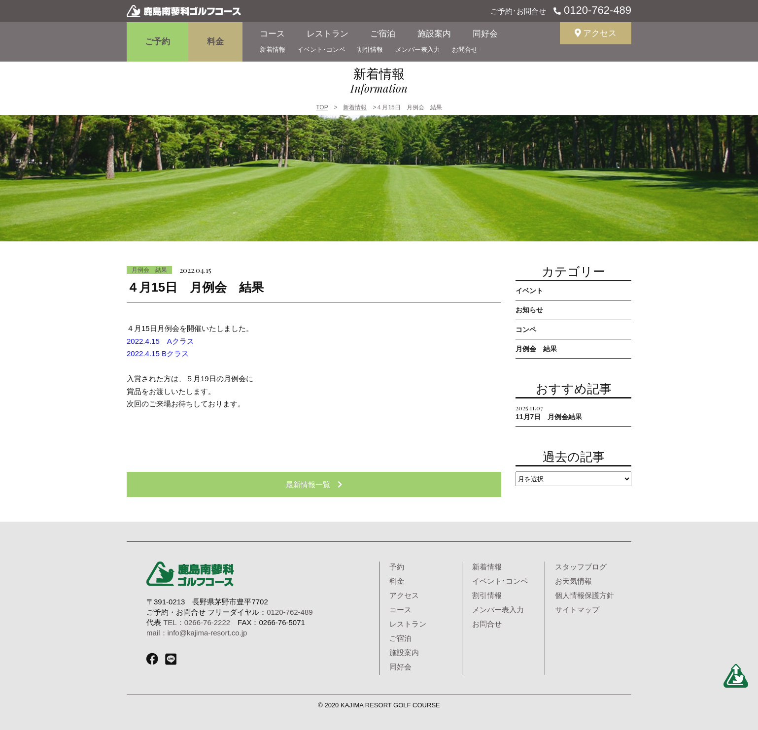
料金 (215, 41)
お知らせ (529, 310)
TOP (322, 107)
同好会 (485, 33)
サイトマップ (577, 609)
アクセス (596, 33)
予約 (396, 567)
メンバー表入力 (417, 49)
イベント (529, 291)
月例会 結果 (149, 269)
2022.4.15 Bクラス (158, 353)
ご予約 (157, 41)
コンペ (526, 329)
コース (272, 33)
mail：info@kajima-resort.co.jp (196, 633)
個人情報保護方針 (584, 595)
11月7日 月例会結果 (549, 412)
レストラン (327, 33)
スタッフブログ (581, 567)
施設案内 (434, 33)
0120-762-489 (596, 10)
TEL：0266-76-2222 (196, 622)
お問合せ (465, 49)
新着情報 (272, 49)
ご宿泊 (382, 33)
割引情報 (370, 49)
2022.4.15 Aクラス (160, 341)
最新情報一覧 (314, 484)
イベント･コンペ (321, 49)
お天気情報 (573, 581)
